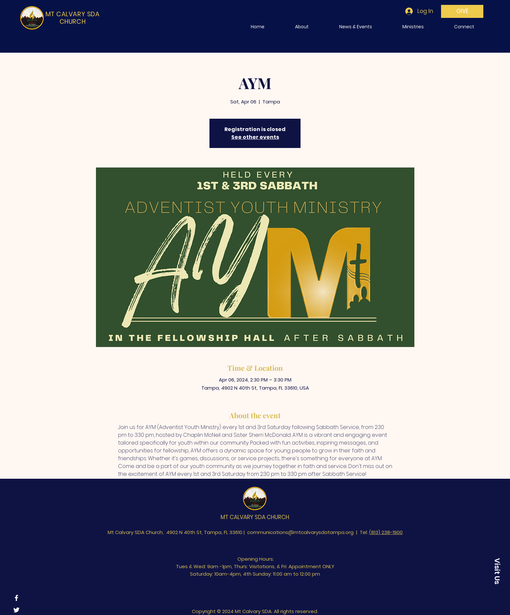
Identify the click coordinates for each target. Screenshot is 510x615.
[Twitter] (16, 610)
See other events (255, 137)
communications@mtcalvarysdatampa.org (300, 532)
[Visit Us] (497, 571)
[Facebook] (16, 598)
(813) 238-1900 (386, 532)
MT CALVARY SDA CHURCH (255, 517)
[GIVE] (462, 11)
